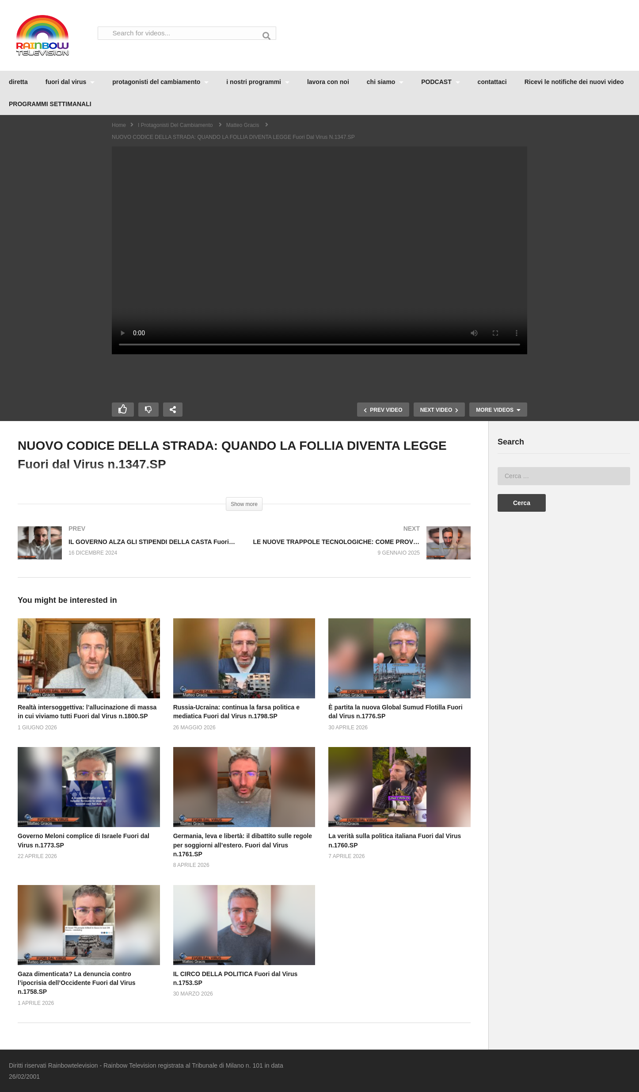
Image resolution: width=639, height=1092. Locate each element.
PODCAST (440, 81)
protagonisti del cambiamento (160, 81)
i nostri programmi (257, 81)
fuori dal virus (70, 81)
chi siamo (385, 81)
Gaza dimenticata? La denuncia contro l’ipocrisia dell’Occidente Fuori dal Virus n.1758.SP (77, 983)
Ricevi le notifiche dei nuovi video (574, 81)
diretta (18, 81)
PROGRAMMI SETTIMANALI (50, 103)
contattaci (492, 81)
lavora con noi (328, 81)
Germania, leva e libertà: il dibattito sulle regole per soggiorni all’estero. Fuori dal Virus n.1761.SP (242, 845)
